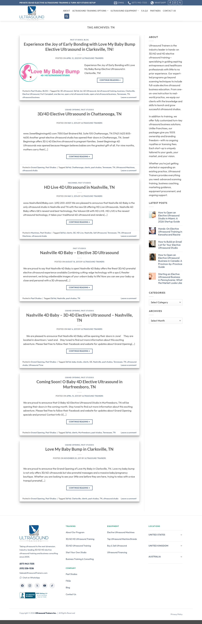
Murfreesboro (84, 432)
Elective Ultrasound (31, 94)
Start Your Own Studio (76, 552)
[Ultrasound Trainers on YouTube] (45, 585)
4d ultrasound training (106, 91)
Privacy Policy (176, 614)
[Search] (66, 16)
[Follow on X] (180, 2)
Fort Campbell (46, 94)
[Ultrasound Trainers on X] (37, 585)
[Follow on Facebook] (170, 2)
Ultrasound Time (36, 365)
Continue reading (110, 80)
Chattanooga (78, 167)
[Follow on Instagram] (175, 2)
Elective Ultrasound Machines (120, 532)
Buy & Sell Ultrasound (117, 545)
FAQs (68, 580)
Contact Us (169, 10)
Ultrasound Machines (125, 167)
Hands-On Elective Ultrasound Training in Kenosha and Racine (170, 231)
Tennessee (121, 94)
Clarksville (130, 91)
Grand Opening (72, 110)
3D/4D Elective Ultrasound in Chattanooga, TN (79, 114)
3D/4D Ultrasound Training (78, 545)
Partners (155, 10)
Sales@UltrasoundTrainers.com (34, 573)
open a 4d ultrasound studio (77, 94)
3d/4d (76, 91)
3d (58, 91)
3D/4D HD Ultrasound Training (80, 539)
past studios (96, 167)
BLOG (86, 40)
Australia (166, 556)
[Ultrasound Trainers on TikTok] (52, 585)
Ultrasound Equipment (125, 10)
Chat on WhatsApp (30, 577)
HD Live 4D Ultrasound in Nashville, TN (79, 187)
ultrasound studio (30, 170)
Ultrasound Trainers (92, 58)
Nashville (88, 232)
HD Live (80, 232)
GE (74, 232)
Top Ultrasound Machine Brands (122, 539)
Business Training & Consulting (80, 559)
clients (87, 167)
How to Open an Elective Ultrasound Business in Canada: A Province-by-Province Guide (170, 261)
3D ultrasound (66, 91)
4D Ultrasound (89, 91)
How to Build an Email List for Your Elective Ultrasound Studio (170, 244)
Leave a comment (128, 97)
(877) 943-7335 (27, 563)
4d (81, 91)
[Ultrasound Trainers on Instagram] (30, 585)
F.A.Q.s (144, 10)
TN (128, 94)
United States (166, 534)
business (121, 91)
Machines (72, 183)
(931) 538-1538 (27, 568)
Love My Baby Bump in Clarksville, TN (79, 449)
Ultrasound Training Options (90, 10)
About (66, 10)
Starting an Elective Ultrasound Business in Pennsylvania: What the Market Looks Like (170, 279)
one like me (59, 94)
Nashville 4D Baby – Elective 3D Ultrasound (79, 252)
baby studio (77, 362)
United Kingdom (166, 545)
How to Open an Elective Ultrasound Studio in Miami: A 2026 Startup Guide (169, 217)
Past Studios (76, 40)
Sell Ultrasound (100, 232)
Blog (68, 587)
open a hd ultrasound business (103, 94)
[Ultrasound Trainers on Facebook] (22, 585)
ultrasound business (31, 97)
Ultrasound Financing (117, 552)
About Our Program (75, 532)
